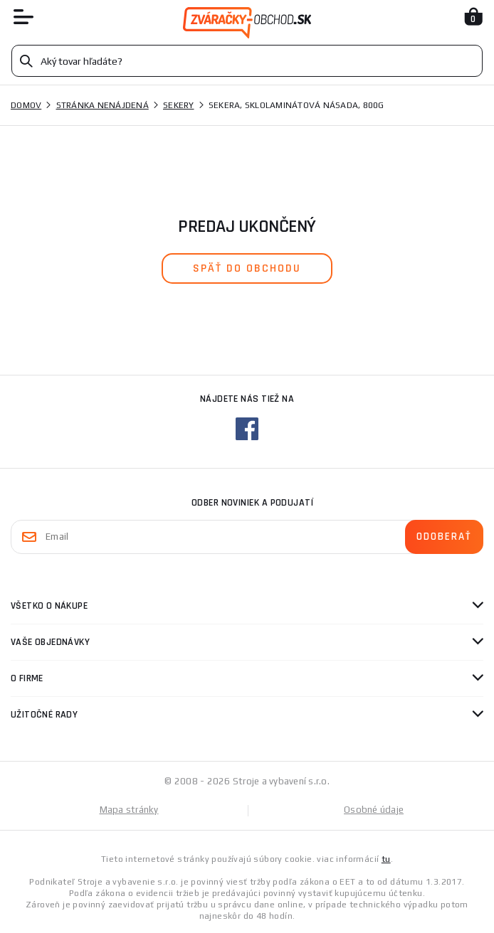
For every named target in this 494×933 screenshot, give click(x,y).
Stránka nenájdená (102, 105)
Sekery (178, 105)
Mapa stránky (129, 809)
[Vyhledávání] (247, 61)
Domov (26, 105)
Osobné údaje (374, 809)
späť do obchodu (247, 268)
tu (386, 859)
